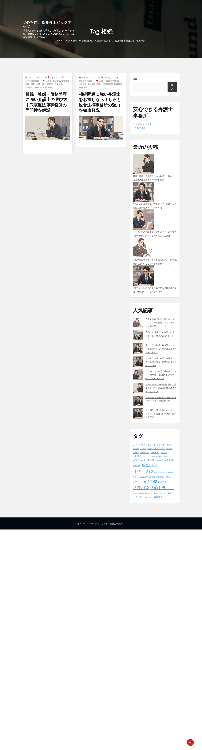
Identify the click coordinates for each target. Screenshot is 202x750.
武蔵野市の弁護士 (143, 124)
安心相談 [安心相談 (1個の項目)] (159, 457)
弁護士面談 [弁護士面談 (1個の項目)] (158, 472)
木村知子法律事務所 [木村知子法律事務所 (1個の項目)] (144, 477)
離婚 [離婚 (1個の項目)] (150, 497)
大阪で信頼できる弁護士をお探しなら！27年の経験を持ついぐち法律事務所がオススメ (160, 323)
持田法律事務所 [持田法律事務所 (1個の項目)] (168, 472)
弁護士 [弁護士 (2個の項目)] (136, 460)
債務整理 (56, 80)
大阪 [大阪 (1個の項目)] (144, 457)
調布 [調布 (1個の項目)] (146, 497)
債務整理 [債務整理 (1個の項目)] (136, 453)
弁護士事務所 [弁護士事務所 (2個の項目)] (147, 460)
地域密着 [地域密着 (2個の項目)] (137, 456)
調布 (86, 87)
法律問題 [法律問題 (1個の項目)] (163, 482)
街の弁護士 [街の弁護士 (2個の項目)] (138, 496)
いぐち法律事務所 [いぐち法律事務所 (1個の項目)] (139, 445)
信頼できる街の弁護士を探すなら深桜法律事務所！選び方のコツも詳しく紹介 (160, 362)
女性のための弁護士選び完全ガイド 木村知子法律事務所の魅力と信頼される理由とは (160, 375)
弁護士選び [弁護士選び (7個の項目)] (143, 471)
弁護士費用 (30, 84)
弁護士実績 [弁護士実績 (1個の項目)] (159, 461)
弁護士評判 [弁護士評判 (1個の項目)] (137, 466)
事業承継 (115, 80)
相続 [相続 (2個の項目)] (169, 493)
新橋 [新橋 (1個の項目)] (134, 477)
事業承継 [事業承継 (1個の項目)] (136, 449)
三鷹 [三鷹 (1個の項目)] (158, 445)
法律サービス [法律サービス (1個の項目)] (137, 482)
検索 (135, 79)
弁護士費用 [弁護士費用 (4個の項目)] (150, 465)
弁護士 (99, 84)
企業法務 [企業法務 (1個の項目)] (143, 449)
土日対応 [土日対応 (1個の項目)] (164, 453)
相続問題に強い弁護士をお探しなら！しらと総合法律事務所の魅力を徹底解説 (100, 102)
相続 (45, 87)
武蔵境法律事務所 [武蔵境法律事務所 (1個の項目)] (158, 477)
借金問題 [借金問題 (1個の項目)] (169, 449)
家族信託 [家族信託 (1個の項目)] (166, 457)
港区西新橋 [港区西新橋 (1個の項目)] (154, 493)
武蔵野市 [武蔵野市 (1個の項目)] (168, 477)
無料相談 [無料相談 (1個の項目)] (162, 493)
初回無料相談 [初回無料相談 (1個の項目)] (144, 453)
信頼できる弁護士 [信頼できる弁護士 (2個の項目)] (156, 448)
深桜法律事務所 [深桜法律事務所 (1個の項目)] (144, 493)
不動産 (107, 80)
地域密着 (65, 80)
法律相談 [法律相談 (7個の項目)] (141, 487)
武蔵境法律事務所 (54, 84)
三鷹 (101, 80)
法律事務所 (108, 84)
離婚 (50, 87)
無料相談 (118, 84)
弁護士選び (41, 84)
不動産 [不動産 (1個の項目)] (169, 445)
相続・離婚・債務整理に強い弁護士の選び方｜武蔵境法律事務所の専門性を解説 (46, 102)
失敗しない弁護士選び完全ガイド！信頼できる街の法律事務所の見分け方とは (160, 349)
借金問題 (82, 84)
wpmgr (54, 77)
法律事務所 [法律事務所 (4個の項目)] (151, 481)
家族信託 (91, 84)
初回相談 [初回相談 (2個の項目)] (155, 452)
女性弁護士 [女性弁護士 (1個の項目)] (151, 457)
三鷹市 (48, 80)
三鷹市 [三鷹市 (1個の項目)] (163, 445)
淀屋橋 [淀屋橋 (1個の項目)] (135, 493)
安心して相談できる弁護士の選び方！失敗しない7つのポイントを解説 (160, 336)
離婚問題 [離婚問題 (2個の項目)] (158, 496)
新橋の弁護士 (141, 128)
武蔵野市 (29, 87)
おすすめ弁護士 (32, 80)
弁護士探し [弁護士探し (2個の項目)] (169, 460)
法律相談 (38, 87)
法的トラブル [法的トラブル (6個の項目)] (162, 487)
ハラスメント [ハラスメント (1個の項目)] (150, 445)
